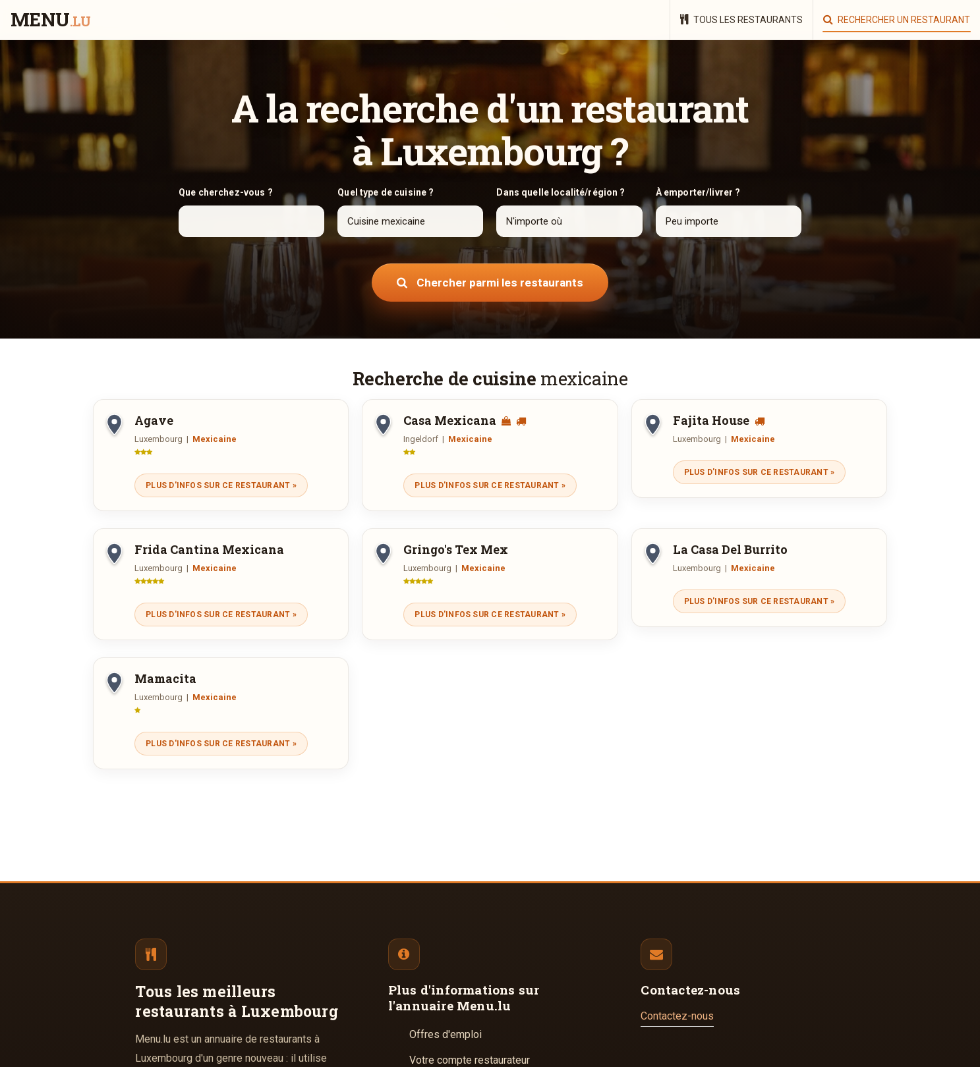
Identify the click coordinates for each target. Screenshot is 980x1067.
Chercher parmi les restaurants (490, 282)
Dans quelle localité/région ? (560, 192)
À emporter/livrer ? (698, 192)
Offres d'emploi (445, 1034)
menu (50, 20)
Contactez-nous (677, 1016)
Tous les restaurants (741, 19)
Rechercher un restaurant (896, 19)
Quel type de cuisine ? (385, 192)
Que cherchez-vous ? (226, 192)
